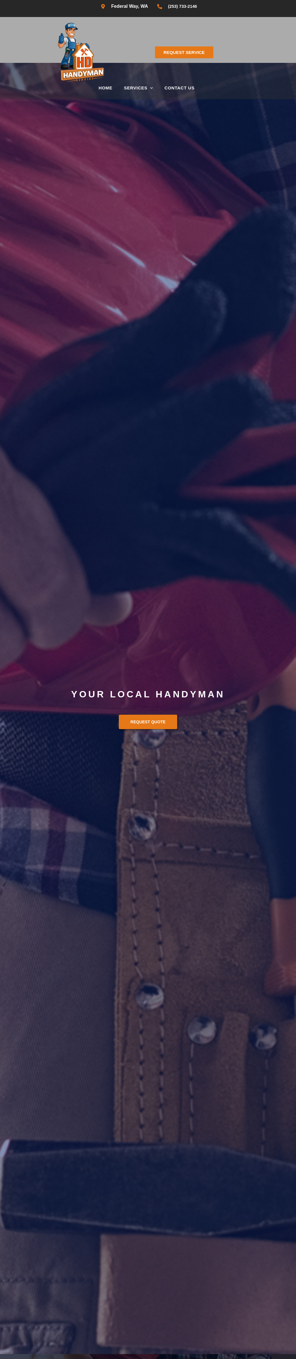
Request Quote (147, 722)
